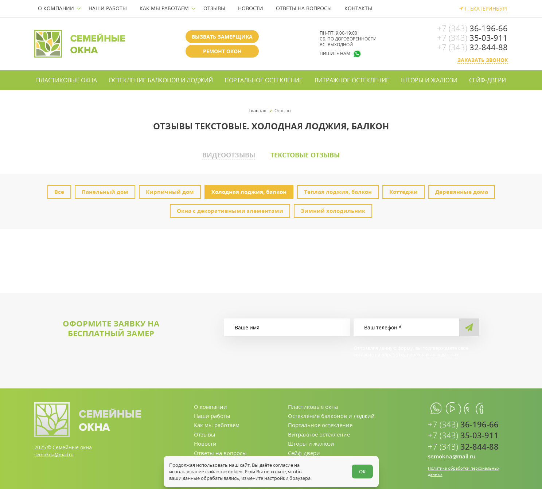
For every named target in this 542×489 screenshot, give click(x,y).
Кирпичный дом (170, 189)
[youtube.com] (454, 406)
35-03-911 (472, 38)
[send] (469, 326)
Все (59, 189)
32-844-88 (472, 47)
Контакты (358, 8)
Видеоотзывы (219, 154)
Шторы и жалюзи (429, 80)
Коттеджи (403, 189)
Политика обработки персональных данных (466, 471)
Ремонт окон (222, 51)
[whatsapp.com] (438, 406)
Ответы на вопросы (304, 8)
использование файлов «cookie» (207, 470)
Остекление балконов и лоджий (161, 80)
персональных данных (433, 352)
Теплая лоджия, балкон (338, 189)
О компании (56, 8)
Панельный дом (105, 189)
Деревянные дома (461, 189)
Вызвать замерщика (222, 36)
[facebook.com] (487, 406)
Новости (250, 8)
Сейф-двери (487, 80)
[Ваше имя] (287, 326)
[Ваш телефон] (406, 326)
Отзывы (214, 8)
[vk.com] (470, 406)
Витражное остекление (352, 80)
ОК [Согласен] (361, 470)
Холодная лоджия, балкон (248, 189)
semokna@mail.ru (56, 452)
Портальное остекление (264, 80)
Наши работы (108, 8)
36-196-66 (472, 28)
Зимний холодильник (333, 208)
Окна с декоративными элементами (230, 208)
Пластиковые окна (66, 80)
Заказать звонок (482, 59)
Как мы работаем (164, 8)
